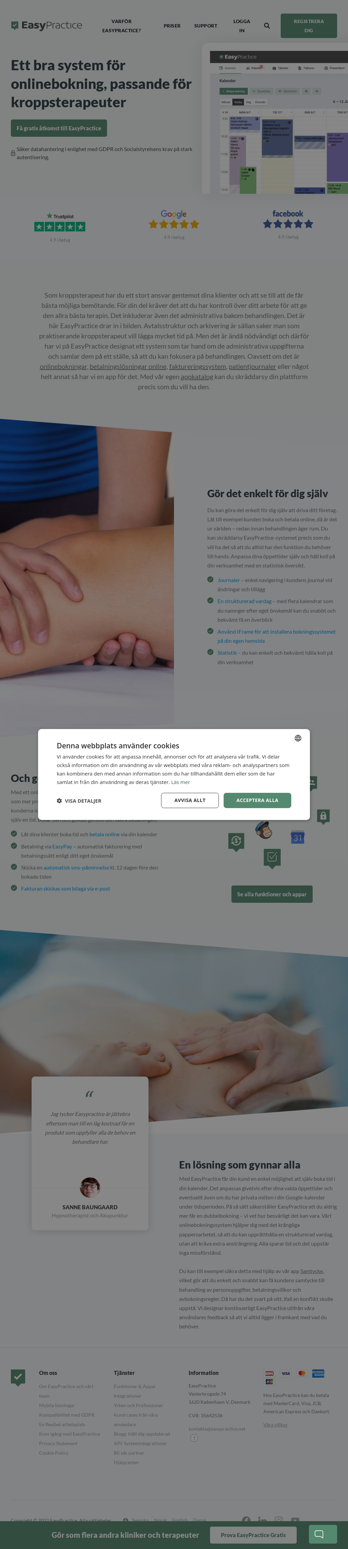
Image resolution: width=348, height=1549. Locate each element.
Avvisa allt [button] (189, 800)
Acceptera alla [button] (257, 800)
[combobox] (298, 738)
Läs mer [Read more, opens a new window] (180, 782)
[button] (79, 800)
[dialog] (174, 774)
